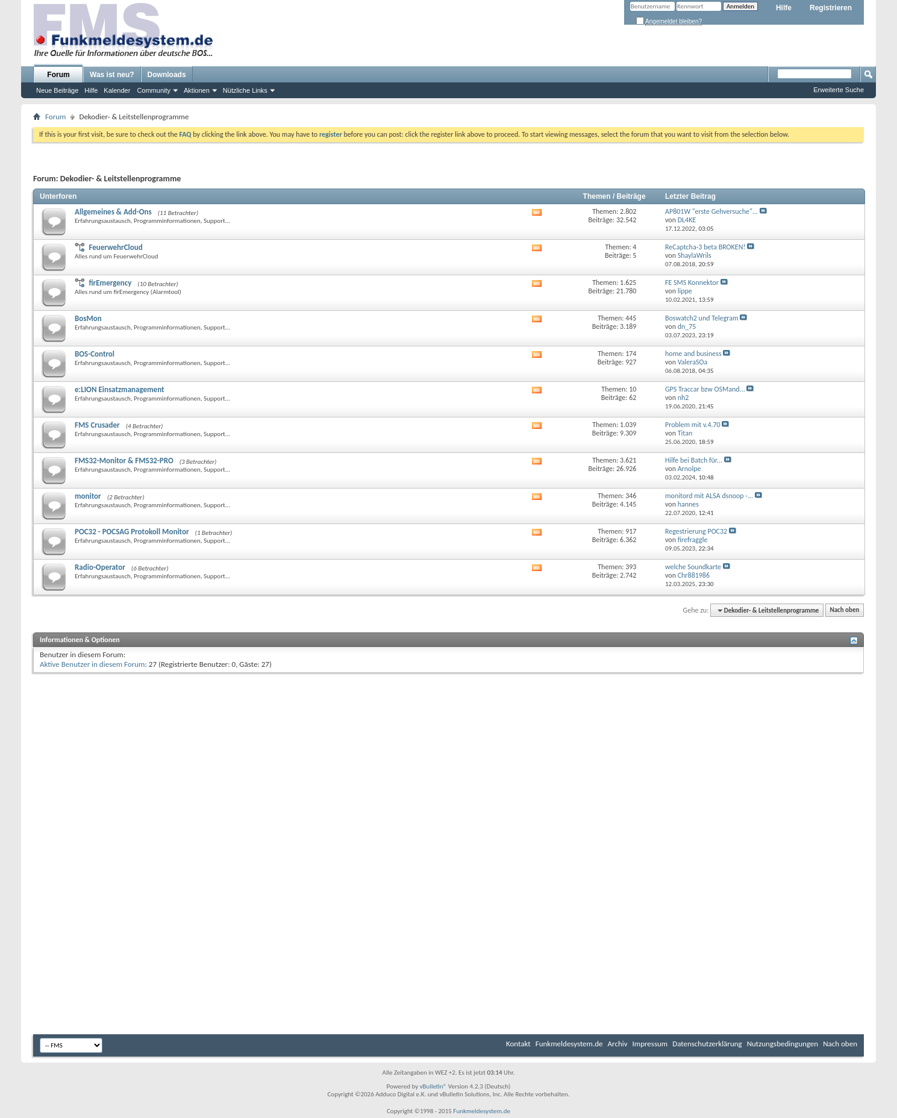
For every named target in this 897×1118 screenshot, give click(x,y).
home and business (693, 353)
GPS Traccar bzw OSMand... (705, 389)
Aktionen (197, 90)
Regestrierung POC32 (696, 531)
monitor (88, 496)
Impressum (650, 1043)
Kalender (117, 90)
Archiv (618, 1043)
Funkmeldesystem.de (569, 1043)
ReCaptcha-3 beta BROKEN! (705, 247)
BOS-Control (94, 353)
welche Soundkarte (693, 567)
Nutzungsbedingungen (783, 1043)
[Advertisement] (448, 766)
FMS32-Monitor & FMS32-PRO (124, 460)
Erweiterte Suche (838, 89)
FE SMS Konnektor (692, 282)
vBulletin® (433, 1086)
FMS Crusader (97, 424)
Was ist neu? (112, 74)
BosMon (88, 318)
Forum (58, 74)
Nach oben (844, 610)
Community (153, 90)
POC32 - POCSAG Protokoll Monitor (132, 531)
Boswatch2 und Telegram (702, 318)
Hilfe (784, 8)
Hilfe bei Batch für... (693, 460)
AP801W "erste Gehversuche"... (711, 211)
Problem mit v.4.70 (692, 424)
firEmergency (110, 282)
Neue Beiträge (57, 90)
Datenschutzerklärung (707, 1043)
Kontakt (518, 1043)
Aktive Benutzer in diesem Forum (92, 664)
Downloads (167, 74)
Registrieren (831, 8)
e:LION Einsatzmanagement (119, 389)
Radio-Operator (100, 567)
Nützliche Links (245, 90)
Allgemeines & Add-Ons (113, 211)
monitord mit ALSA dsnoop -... (709, 496)
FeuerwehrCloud (115, 247)
